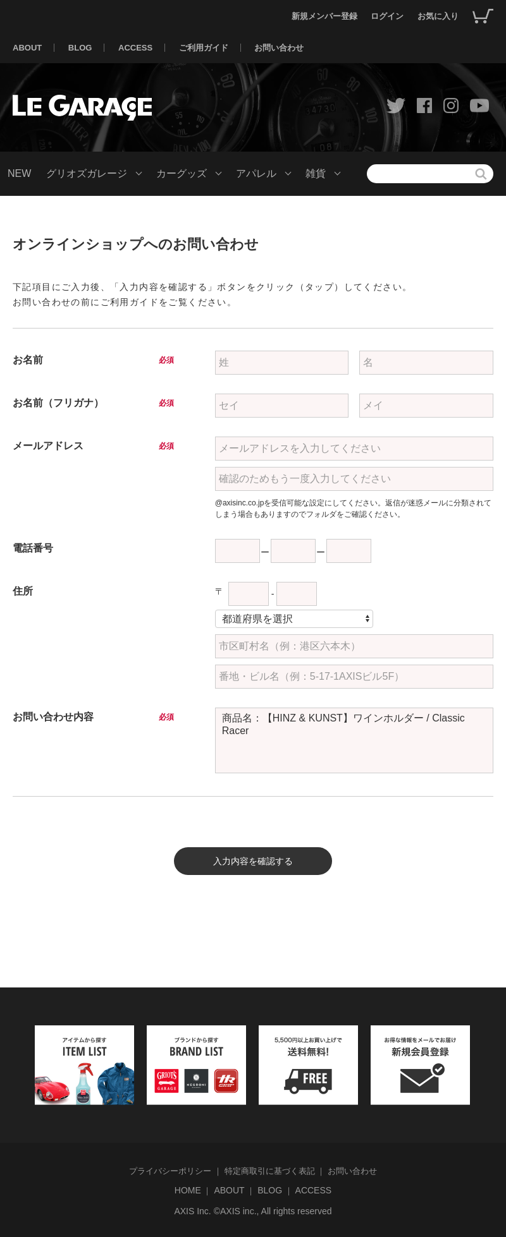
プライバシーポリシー (170, 1171)
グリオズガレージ (86, 173)
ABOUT (27, 47)
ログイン (387, 16)
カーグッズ (181, 173)
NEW (19, 173)
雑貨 (315, 173)
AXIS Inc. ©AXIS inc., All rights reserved (252, 1211)
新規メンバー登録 (324, 16)
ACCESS (135, 47)
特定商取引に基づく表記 (270, 1171)
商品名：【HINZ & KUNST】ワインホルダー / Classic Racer (354, 740)
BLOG (80, 47)
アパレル (256, 173)
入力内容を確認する (253, 861)
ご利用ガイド (203, 47)
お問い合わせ (279, 47)
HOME (188, 1190)
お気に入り (438, 16)
